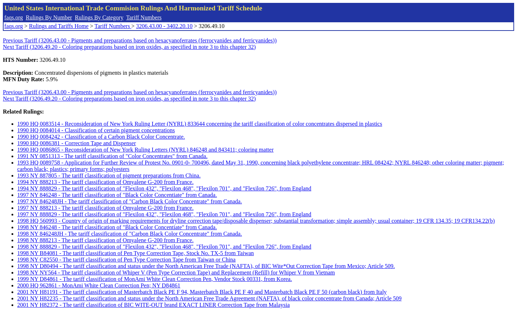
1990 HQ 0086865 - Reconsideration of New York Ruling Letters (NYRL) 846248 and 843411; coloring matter (145, 150)
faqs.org (13, 17)
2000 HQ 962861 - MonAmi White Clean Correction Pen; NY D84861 (98, 285)
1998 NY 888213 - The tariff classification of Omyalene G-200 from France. (105, 240)
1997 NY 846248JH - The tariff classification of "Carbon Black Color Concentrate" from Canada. (129, 201)
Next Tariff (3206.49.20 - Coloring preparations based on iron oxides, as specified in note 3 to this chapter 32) (129, 47)
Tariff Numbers (144, 17)
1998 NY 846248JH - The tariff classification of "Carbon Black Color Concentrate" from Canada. (129, 234)
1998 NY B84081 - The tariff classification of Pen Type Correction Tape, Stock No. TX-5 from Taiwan (135, 253)
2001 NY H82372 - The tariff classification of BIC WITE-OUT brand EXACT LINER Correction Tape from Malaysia (153, 305)
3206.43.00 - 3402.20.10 (164, 26)
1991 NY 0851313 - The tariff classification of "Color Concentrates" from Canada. (112, 156)
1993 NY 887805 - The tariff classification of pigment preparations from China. (109, 175)
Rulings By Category (99, 17)
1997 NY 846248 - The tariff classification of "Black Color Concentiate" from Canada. (117, 195)
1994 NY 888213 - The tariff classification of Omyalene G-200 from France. (105, 182)
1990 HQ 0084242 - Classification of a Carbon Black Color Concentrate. (101, 137)
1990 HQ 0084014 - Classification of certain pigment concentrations (96, 130)
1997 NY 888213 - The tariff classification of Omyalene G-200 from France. (105, 208)
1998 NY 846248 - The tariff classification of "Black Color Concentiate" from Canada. (117, 227)
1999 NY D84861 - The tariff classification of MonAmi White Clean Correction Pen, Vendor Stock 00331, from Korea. (154, 279)
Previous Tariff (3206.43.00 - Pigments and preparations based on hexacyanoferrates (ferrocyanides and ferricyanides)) (139, 40)
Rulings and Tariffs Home (59, 26)
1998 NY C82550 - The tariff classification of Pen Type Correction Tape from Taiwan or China (126, 260)
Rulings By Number (49, 17)
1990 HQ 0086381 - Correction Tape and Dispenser (76, 143)
